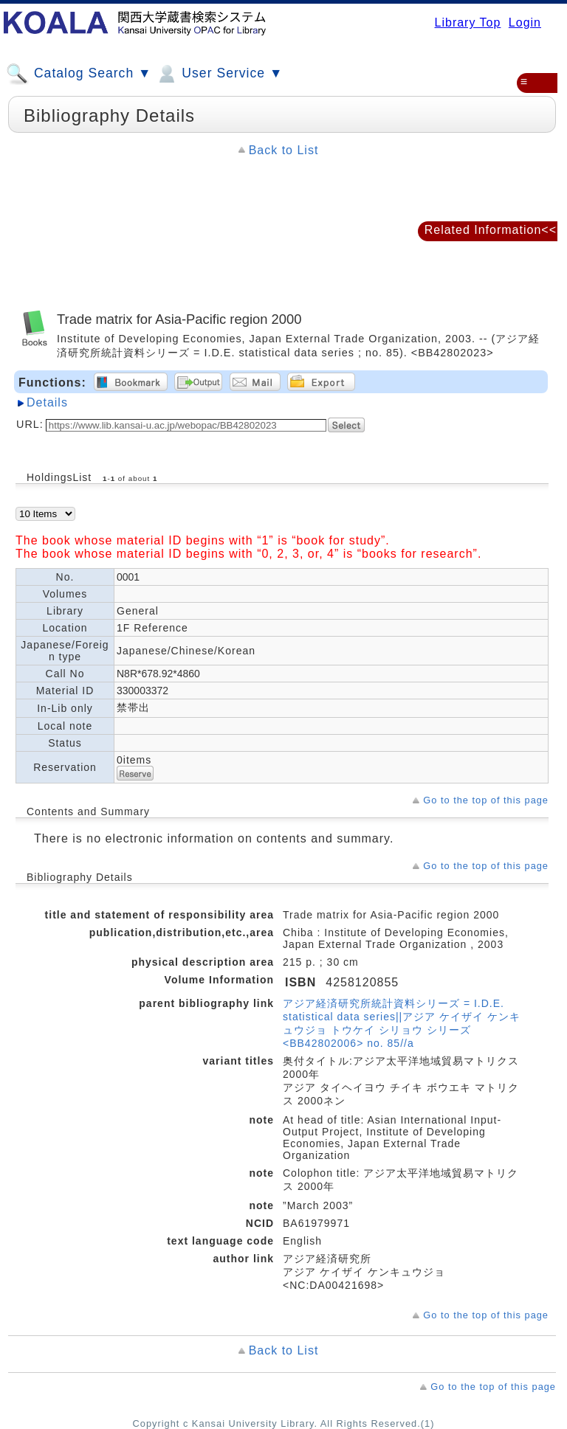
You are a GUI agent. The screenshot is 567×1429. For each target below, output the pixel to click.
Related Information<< (491, 230)
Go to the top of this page (486, 800)
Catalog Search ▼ (78, 74)
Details (47, 402)
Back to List (284, 150)
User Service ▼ (219, 74)
